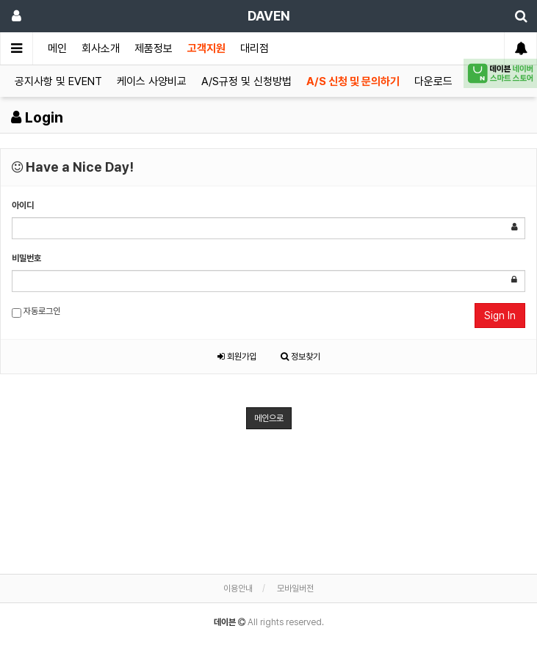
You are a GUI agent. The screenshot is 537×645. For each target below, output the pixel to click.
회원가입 (236, 356)
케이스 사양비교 (152, 81)
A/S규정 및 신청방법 (246, 81)
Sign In (500, 315)
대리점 (254, 48)
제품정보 (153, 48)
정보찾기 (300, 356)
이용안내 (238, 588)
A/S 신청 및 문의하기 (353, 81)
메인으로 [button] (269, 418)
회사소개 (101, 48)
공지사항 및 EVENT (58, 81)
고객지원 (206, 48)
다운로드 (433, 81)
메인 (57, 48)
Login (37, 117)
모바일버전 (295, 588)
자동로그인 (36, 312)
